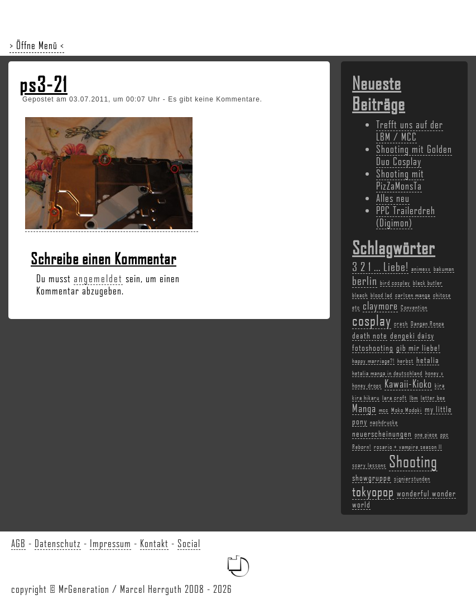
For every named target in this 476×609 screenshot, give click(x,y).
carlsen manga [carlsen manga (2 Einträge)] (412, 295)
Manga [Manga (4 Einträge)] (364, 408)
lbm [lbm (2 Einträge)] (414, 397)
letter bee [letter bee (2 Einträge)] (433, 397)
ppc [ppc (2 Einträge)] (444, 434)
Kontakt (154, 543)
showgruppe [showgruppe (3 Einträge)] (371, 477)
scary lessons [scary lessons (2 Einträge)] (369, 465)
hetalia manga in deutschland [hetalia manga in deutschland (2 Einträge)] (387, 373)
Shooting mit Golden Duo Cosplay (414, 155)
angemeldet (98, 278)
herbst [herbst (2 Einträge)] (405, 360)
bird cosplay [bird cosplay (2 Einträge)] (395, 282)
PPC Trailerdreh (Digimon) (405, 216)
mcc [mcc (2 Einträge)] (383, 410)
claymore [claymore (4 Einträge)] (380, 305)
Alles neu (393, 198)
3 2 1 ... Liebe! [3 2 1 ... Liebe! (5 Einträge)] (380, 266)
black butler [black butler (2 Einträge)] (428, 282)
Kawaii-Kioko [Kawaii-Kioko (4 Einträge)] (408, 384)
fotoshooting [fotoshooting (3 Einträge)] (372, 347)
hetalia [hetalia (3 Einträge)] (427, 360)
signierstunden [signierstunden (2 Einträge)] (412, 478)
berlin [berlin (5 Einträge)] (364, 280)
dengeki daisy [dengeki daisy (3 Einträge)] (412, 335)
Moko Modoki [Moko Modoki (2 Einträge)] (406, 410)
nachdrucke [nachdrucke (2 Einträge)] (384, 422)
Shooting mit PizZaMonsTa (400, 179)
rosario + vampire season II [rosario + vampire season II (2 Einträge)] (408, 446)
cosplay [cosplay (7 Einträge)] (371, 320)
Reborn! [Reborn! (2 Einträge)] (361, 446)
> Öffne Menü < (36, 45)
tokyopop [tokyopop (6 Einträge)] (373, 491)
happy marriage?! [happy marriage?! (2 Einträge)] (373, 360)
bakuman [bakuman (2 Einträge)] (444, 268)
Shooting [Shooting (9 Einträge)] (413, 461)
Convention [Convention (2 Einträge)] (414, 307)
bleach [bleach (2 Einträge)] (360, 295)
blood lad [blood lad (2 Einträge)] (381, 295)
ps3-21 (44, 84)
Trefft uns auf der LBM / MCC (409, 130)
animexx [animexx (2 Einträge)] (421, 268)
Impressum (110, 543)
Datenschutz (58, 543)
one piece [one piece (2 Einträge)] (426, 434)
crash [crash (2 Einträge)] (401, 323)
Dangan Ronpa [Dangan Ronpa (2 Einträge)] (427, 323)
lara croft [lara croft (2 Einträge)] (394, 397)
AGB (18, 543)
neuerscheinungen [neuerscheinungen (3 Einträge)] (382, 433)
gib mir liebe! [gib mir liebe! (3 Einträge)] (418, 347)
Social (188, 543)
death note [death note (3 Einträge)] (369, 335)
